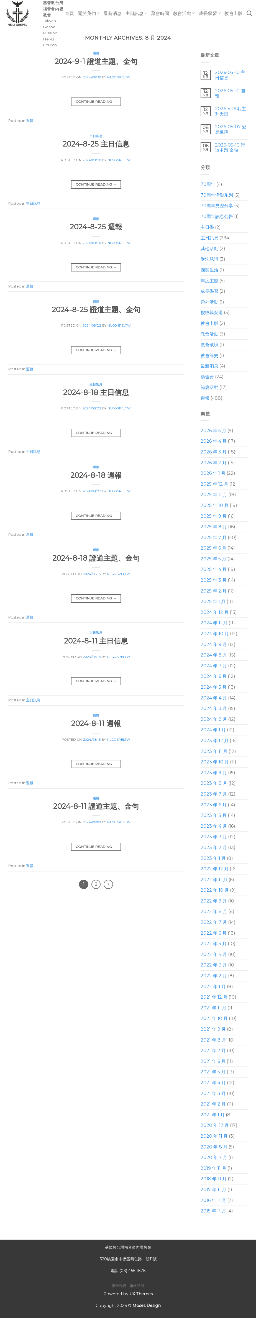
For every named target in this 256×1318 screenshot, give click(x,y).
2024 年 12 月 (215, 612)
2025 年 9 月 (214, 516)
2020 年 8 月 (214, 1147)
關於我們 (89, 13)
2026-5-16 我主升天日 (230, 111)
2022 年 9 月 (214, 901)
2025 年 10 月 (215, 505)
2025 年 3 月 (214, 580)
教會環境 (209, 344)
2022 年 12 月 (215, 868)
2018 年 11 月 (214, 1179)
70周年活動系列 (217, 195)
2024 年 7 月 (214, 665)
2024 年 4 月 (214, 698)
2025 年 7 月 (214, 537)
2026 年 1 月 (213, 473)
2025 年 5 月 (213, 558)
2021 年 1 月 (213, 1114)
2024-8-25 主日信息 (96, 144)
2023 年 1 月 (213, 858)
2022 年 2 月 (214, 975)
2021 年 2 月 (213, 1104)
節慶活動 (209, 387)
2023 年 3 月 (214, 837)
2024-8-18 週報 (96, 475)
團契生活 (209, 270)
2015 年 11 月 (213, 1211)
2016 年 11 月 (213, 1200)
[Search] (249, 13)
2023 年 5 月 (214, 815)
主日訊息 (136, 13)
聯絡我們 (137, 1286)
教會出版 (233, 13)
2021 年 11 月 (213, 1008)
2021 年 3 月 (213, 1093)
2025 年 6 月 (213, 548)
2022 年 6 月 (214, 933)
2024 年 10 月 (215, 633)
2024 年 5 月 (214, 687)
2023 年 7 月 (214, 794)
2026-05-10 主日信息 (230, 75)
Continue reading (96, 101)
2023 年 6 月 (214, 804)
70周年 (208, 184)
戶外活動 (209, 302)
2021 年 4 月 (213, 1082)
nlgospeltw (118, 77)
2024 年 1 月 (213, 730)
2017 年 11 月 (213, 1189)
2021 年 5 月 (213, 1072)
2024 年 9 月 (214, 644)
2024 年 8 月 (214, 655)
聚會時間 (160, 13)
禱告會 (207, 376)
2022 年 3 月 (214, 965)
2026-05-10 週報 (230, 93)
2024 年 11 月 (214, 623)
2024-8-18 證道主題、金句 (96, 558)
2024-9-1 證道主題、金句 (96, 61)
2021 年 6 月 (213, 1061)
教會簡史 (209, 355)
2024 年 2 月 (214, 719)
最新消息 (112, 13)
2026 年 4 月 (214, 441)
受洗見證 (209, 259)
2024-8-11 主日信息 (96, 641)
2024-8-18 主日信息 (96, 392)
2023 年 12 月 (215, 740)
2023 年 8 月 (214, 783)
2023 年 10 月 (215, 762)
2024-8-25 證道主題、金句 (96, 309)
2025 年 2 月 (214, 591)
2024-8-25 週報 (96, 226)
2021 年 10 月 (214, 1018)
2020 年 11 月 (214, 1136)
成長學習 (210, 13)
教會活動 (184, 13)
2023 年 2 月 (214, 847)
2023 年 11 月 (214, 751)
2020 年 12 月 (215, 1125)
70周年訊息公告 (217, 216)
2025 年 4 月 (214, 569)
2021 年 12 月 (214, 997)
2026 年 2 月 (214, 462)
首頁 (69, 13)
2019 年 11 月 (213, 1168)
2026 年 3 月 (214, 452)
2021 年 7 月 (213, 1050)
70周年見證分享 (217, 206)
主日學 (207, 227)
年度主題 (209, 280)
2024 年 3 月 (214, 708)
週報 (96, 53)
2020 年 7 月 (214, 1157)
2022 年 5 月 (214, 944)
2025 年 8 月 (214, 526)
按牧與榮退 (212, 313)
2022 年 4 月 (214, 954)
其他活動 (209, 248)
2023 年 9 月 (214, 772)
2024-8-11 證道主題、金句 (96, 806)
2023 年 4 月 (214, 826)
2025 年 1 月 (213, 601)
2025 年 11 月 (214, 495)
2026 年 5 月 (213, 430)
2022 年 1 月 (213, 986)
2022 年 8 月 (214, 911)
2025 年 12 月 (214, 484)
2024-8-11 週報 (96, 723)
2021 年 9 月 (213, 1029)
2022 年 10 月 (215, 890)
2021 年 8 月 (213, 1040)
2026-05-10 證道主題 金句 (230, 147)
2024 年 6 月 (214, 676)
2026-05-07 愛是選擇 (230, 129)
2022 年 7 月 (214, 922)
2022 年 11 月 (214, 879)
